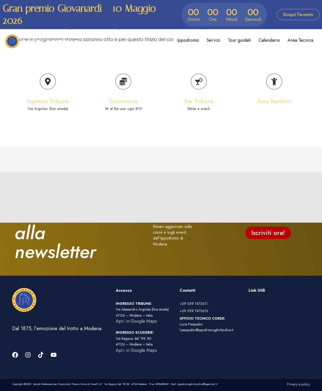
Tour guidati (239, 40)
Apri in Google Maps (136, 321)
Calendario (269, 40)
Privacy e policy (298, 384)
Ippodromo (188, 40)
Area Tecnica (300, 40)
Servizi (213, 40)
